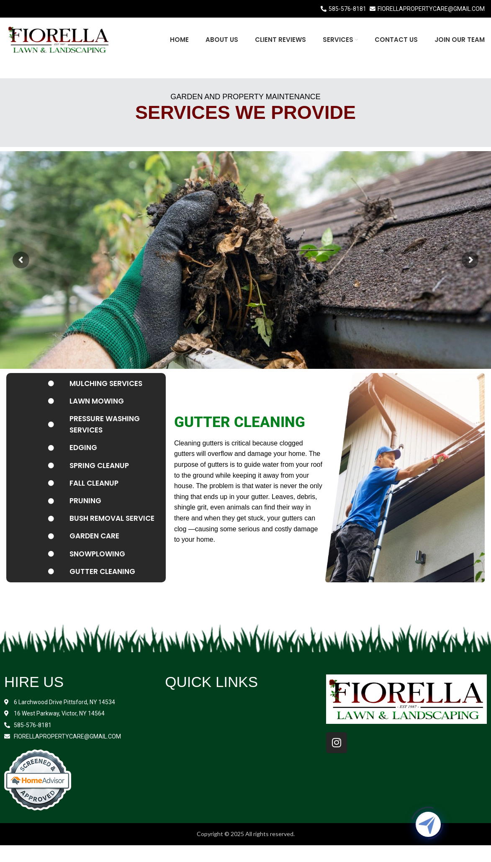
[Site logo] (58, 38)
